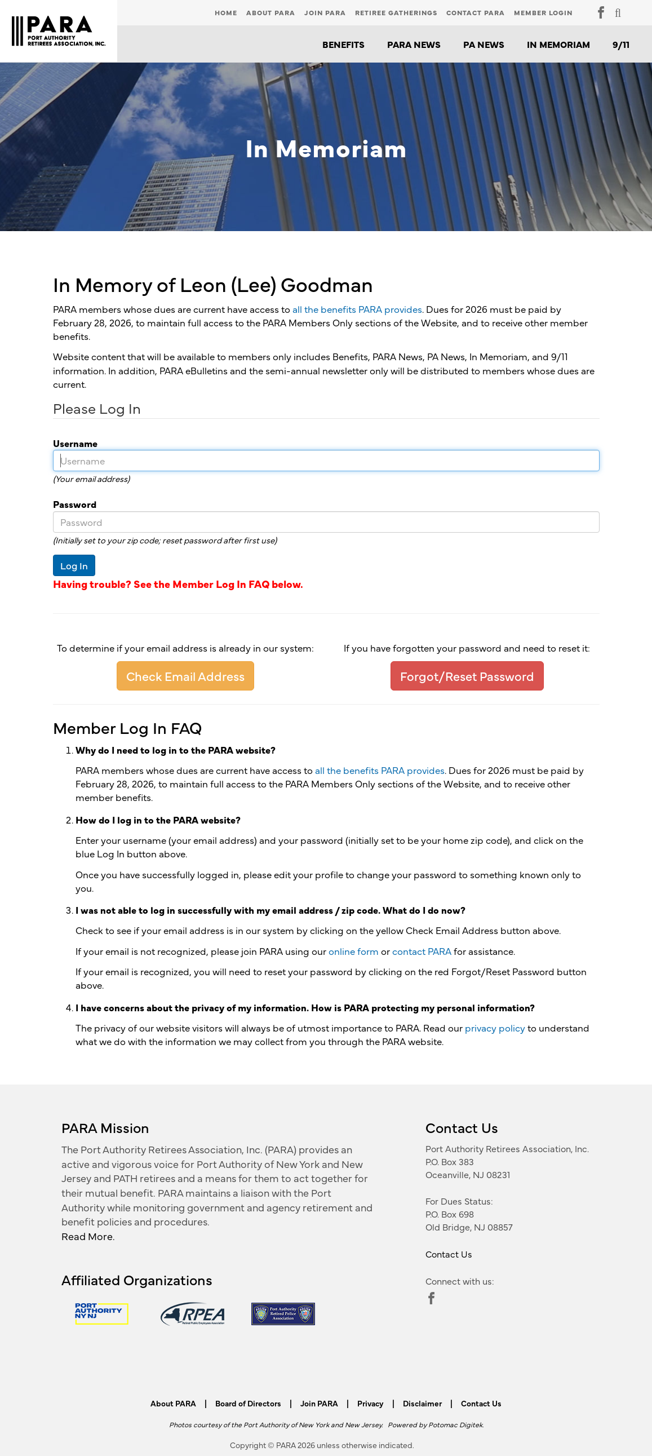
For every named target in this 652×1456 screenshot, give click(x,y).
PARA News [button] (414, 44)
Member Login (543, 12)
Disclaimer (422, 1403)
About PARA (270, 12)
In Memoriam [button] (558, 44)
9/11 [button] (621, 44)
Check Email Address (185, 675)
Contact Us (448, 1253)
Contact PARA (475, 12)
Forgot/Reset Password (467, 675)
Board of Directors (248, 1403)
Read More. (88, 1236)
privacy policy (495, 1027)
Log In (74, 565)
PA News (483, 44)
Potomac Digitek (455, 1424)
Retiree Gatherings (396, 12)
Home (226, 12)
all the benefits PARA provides (357, 309)
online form (354, 951)
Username (71, 443)
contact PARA (421, 951)
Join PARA (325, 12)
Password (70, 504)
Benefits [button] (343, 44)
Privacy (370, 1403)
